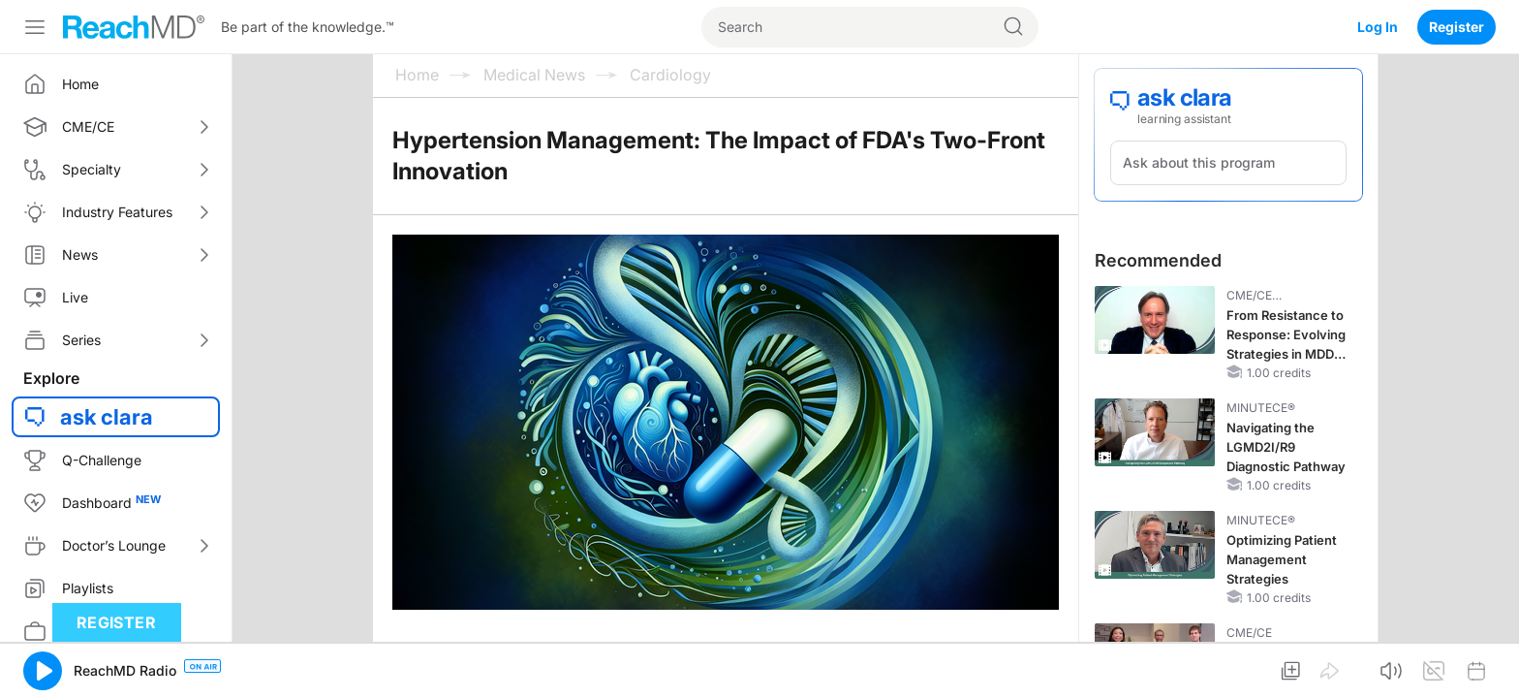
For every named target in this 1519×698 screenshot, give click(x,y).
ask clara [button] (106, 416)
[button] (42, 670)
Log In (1377, 26)
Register (1456, 26)
